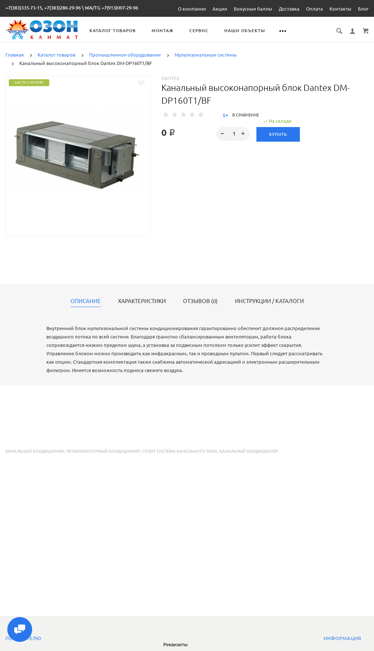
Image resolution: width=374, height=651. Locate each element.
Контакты (340, 8)
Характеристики (142, 301)
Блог (363, 8)
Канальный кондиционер (34, 451)
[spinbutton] (233, 134)
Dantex (170, 78)
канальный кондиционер (249, 451)
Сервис (199, 30)
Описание (85, 301)
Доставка (289, 8)
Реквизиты (175, 644)
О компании (192, 8)
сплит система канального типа (179, 451)
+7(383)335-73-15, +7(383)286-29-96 (43, 7)
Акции (220, 8)
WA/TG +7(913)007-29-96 (111, 7)
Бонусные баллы (253, 8)
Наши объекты (244, 30)
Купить (278, 134)
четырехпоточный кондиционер (103, 451)
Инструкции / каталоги (269, 301)
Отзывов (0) (200, 301)
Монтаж (162, 30)
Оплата (314, 8)
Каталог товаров (112, 30)
